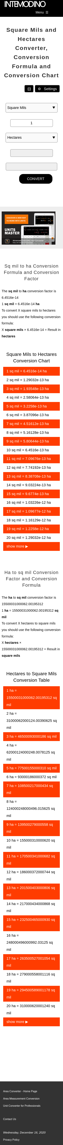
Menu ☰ (42, 12)
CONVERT (36, 179)
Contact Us (9, 1119)
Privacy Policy (11, 1139)
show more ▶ (17, 546)
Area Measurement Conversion (21, 1098)
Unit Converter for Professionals (21, 1105)
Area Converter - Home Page (20, 1091)
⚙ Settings (47, 89)
